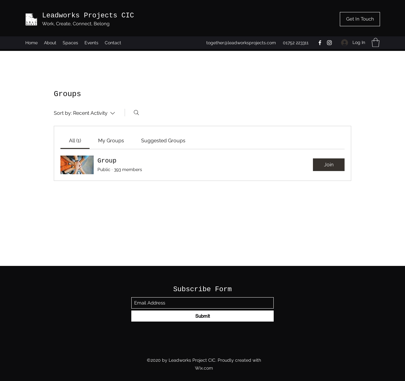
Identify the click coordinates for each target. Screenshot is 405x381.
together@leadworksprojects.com (241, 42)
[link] (75, 141)
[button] (375, 42)
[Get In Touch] (360, 19)
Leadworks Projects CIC (88, 16)
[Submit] (202, 316)
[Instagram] (329, 43)
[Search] (136, 112)
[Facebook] (320, 43)
